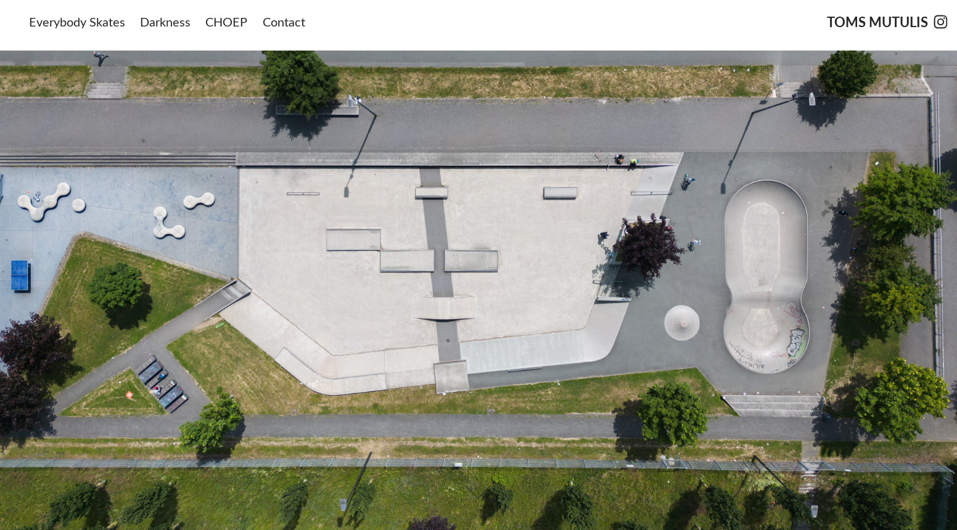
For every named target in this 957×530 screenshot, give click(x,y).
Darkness (165, 21)
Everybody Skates (77, 21)
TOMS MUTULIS (877, 21)
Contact (284, 21)
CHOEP (226, 21)
